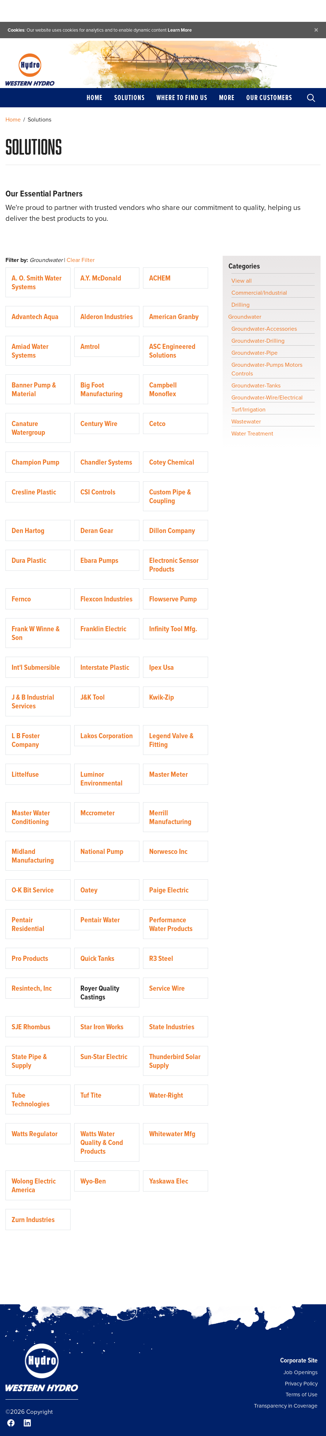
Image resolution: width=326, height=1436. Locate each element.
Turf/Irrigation (248, 409)
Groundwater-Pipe (254, 353)
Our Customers (269, 97)
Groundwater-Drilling (258, 341)
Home (95, 97)
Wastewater (246, 421)
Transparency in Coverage (286, 1406)
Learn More (180, 30)
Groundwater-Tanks (256, 385)
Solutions (129, 97)
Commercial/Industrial (259, 293)
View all (241, 281)
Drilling (240, 305)
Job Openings (300, 1372)
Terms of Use (302, 1395)
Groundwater (244, 317)
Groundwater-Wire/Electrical (267, 397)
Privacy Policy (301, 1384)
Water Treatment (252, 433)
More (227, 97)
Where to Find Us (181, 97)
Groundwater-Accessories (264, 329)
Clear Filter (81, 260)
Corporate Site (299, 1360)
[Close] (316, 30)
